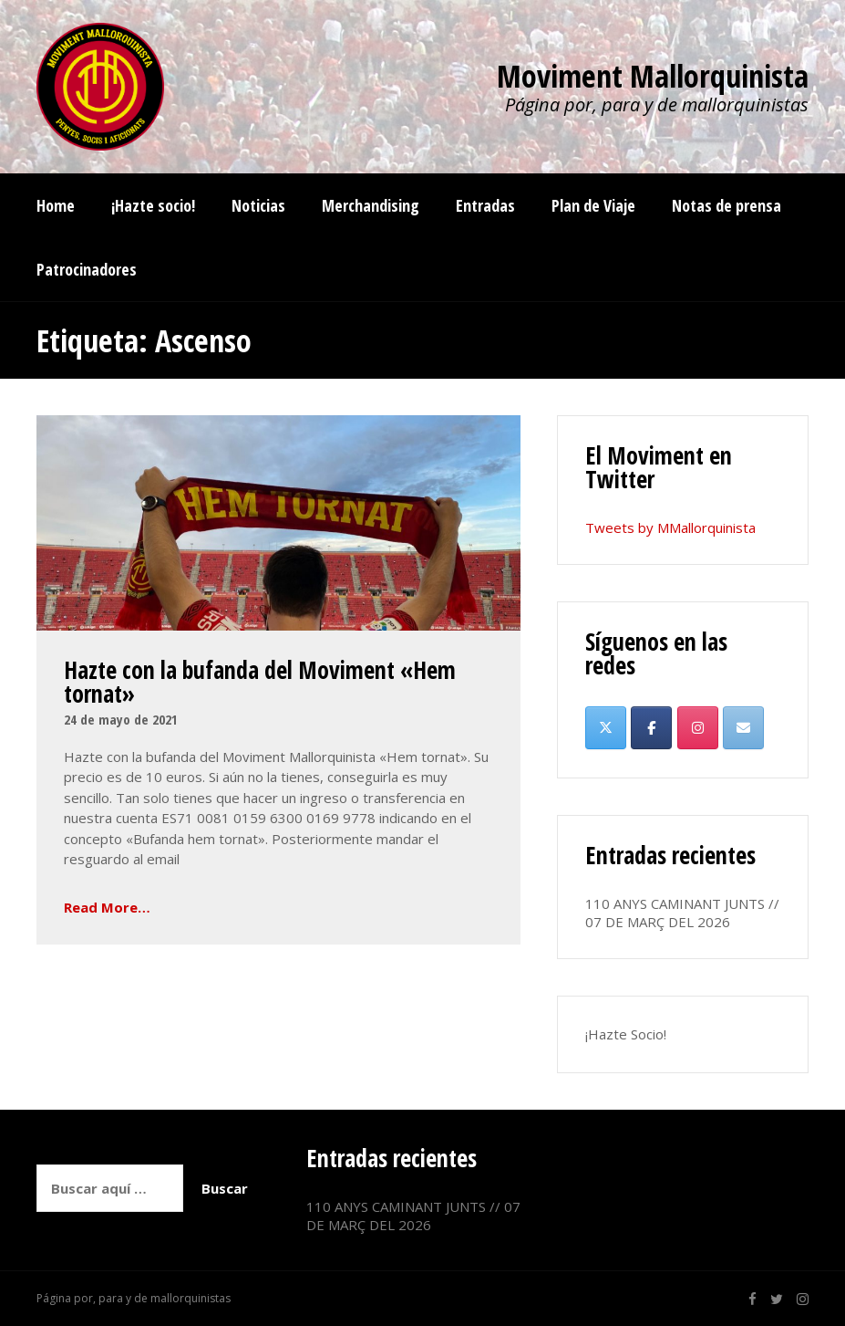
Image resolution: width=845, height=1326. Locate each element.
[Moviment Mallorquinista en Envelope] (743, 727)
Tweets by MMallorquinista (670, 527)
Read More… (107, 907)
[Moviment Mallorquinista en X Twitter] (605, 727)
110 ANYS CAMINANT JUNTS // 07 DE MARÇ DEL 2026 (682, 912)
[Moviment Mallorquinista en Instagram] (697, 727)
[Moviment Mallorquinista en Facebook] (651, 727)
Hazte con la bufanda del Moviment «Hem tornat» (260, 681)
